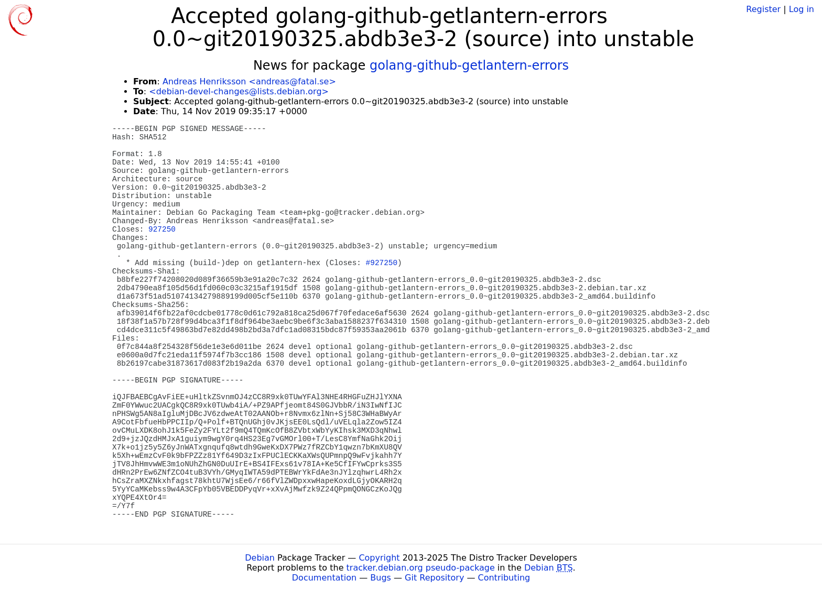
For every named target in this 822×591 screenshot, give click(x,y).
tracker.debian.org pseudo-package (421, 568)
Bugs (380, 578)
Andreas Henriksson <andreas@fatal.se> (249, 81)
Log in (801, 9)
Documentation (324, 578)
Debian (260, 558)
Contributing (504, 578)
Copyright (379, 558)
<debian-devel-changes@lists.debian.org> (239, 91)
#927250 (381, 263)
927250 (162, 229)
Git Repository (434, 578)
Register (763, 9)
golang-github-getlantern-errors (469, 65)
